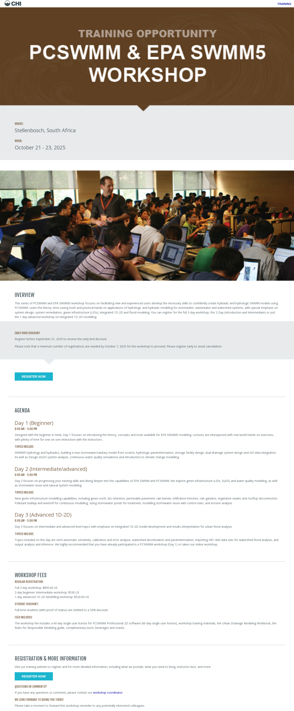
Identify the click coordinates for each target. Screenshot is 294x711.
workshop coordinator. (108, 692)
